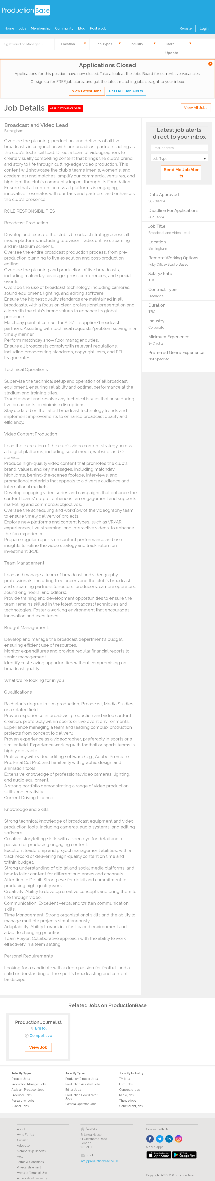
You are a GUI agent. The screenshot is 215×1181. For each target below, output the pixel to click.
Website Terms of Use (32, 1173)
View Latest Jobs (86, 91)
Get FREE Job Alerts (126, 91)
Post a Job (98, 28)
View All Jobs (195, 107)
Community (64, 28)
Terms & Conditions (30, 1162)
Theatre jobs (127, 1100)
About (21, 1129)
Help (20, 1156)
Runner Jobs (20, 1106)
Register (186, 28)
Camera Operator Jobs (80, 1104)
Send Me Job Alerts (181, 172)
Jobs (22, 28)
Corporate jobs (129, 1089)
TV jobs (124, 1078)
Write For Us (25, 1134)
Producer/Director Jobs (81, 1078)
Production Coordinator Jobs (81, 1096)
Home (9, 28)
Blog (81, 28)
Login (204, 29)
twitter (159, 1139)
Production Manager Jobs (29, 1084)
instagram (178, 1139)
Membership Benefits (31, 1151)
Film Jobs (126, 1084)
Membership (41, 28)
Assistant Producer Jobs (28, 1089)
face (150, 1139)
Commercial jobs (131, 1106)
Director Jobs (21, 1078)
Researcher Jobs (23, 1100)
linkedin (169, 1139)
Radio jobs (126, 1095)
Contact (22, 1140)
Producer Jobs (22, 1095)
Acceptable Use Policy (32, 1178)
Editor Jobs (73, 1089)
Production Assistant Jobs (82, 1084)
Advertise (23, 1145)
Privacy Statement (29, 1167)
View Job (38, 1047)
